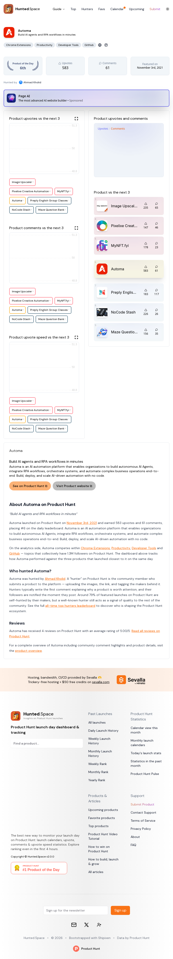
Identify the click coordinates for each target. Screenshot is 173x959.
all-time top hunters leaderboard (70, 606)
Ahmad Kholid (55, 579)
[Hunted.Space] (22, 9)
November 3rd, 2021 (82, 523)
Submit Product (142, 804)
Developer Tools (144, 548)
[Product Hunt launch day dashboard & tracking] (47, 716)
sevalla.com (100, 682)
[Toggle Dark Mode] (167, 9)
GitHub (14, 553)
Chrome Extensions (95, 548)
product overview (28, 651)
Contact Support (143, 812)
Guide (59, 9)
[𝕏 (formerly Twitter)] (86, 924)
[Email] (73, 924)
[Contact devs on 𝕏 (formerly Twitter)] (99, 924)
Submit (155, 9)
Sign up (120, 910)
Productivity (121, 548)
